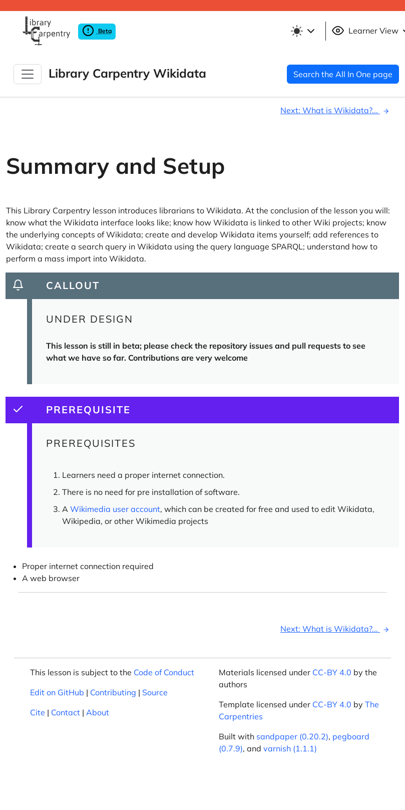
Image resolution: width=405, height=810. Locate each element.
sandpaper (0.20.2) (292, 736)
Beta (97, 31)
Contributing (113, 692)
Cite (37, 712)
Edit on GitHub (57, 692)
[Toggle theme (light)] (304, 31)
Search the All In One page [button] (342, 74)
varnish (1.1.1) (290, 748)
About (97, 712)
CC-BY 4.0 (331, 672)
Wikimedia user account (115, 509)
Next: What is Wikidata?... (336, 110)
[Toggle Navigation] (28, 74)
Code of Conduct (164, 672)
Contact (65, 712)
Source (155, 692)
